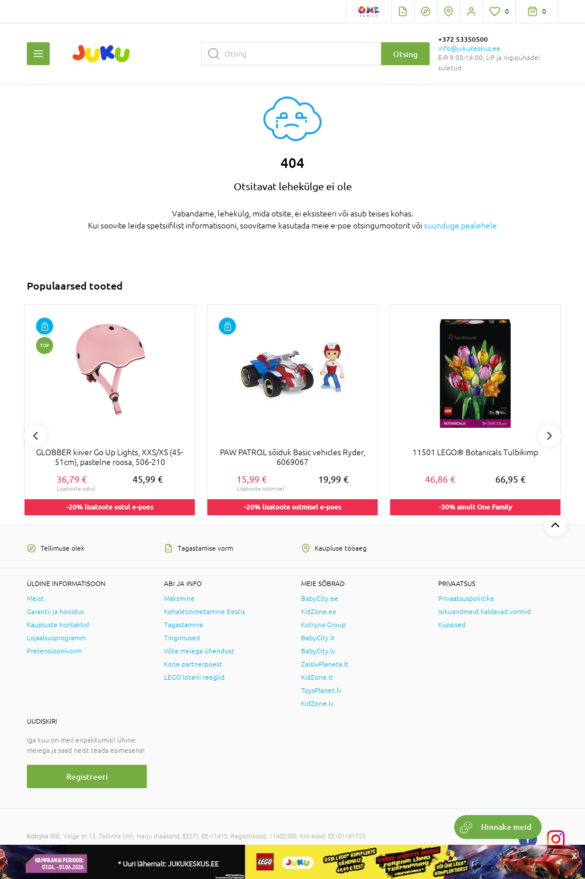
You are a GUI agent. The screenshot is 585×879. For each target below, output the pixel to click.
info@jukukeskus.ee (469, 49)
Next (549, 435)
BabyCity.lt (318, 638)
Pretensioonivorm (54, 651)
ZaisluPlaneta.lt (324, 664)
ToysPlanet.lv (321, 691)
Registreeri (87, 776)
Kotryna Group (323, 625)
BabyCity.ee (319, 599)
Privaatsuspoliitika (466, 599)
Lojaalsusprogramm (56, 638)
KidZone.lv (317, 704)
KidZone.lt (317, 677)
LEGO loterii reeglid (194, 677)
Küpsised (452, 625)
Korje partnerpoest (193, 664)
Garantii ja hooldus (55, 612)
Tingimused (182, 638)
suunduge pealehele (460, 225)
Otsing (405, 54)
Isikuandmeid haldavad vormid (484, 612)
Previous (35, 435)
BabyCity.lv (318, 651)
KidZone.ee (318, 612)
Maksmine (179, 599)
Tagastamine (183, 625)
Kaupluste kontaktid (58, 625)
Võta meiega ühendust (199, 651)
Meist (35, 599)
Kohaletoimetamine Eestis (204, 612)
